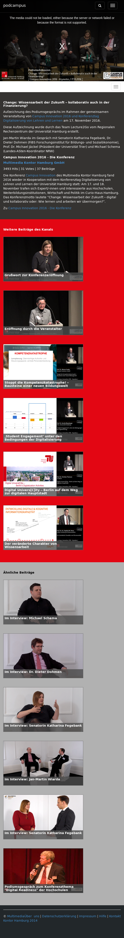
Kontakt (115, 916)
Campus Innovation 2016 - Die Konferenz (39, 208)
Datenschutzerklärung (59, 916)
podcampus (14, 5)
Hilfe (102, 916)
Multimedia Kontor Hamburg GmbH (34, 163)
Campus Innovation (41, 175)
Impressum (87, 916)
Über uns (31, 916)
